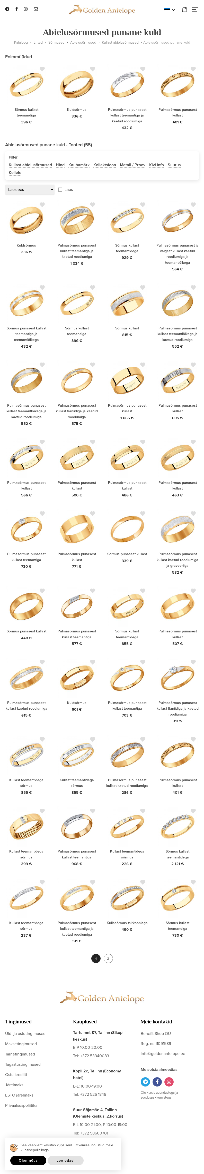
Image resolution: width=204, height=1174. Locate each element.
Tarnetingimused (20, 1054)
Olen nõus (28, 1160)
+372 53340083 (94, 1056)
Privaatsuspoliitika (21, 1105)
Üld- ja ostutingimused (25, 1033)
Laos (69, 189)
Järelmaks (14, 1085)
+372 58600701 (94, 1133)
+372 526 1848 (93, 1094)
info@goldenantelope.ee (163, 1053)
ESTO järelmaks (19, 1095)
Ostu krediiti (16, 1074)
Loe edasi (66, 1160)
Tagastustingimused (23, 1064)
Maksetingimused (21, 1043)
